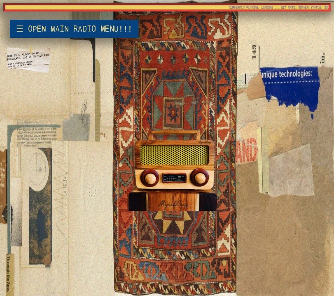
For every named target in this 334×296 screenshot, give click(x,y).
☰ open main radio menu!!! (74, 29)
